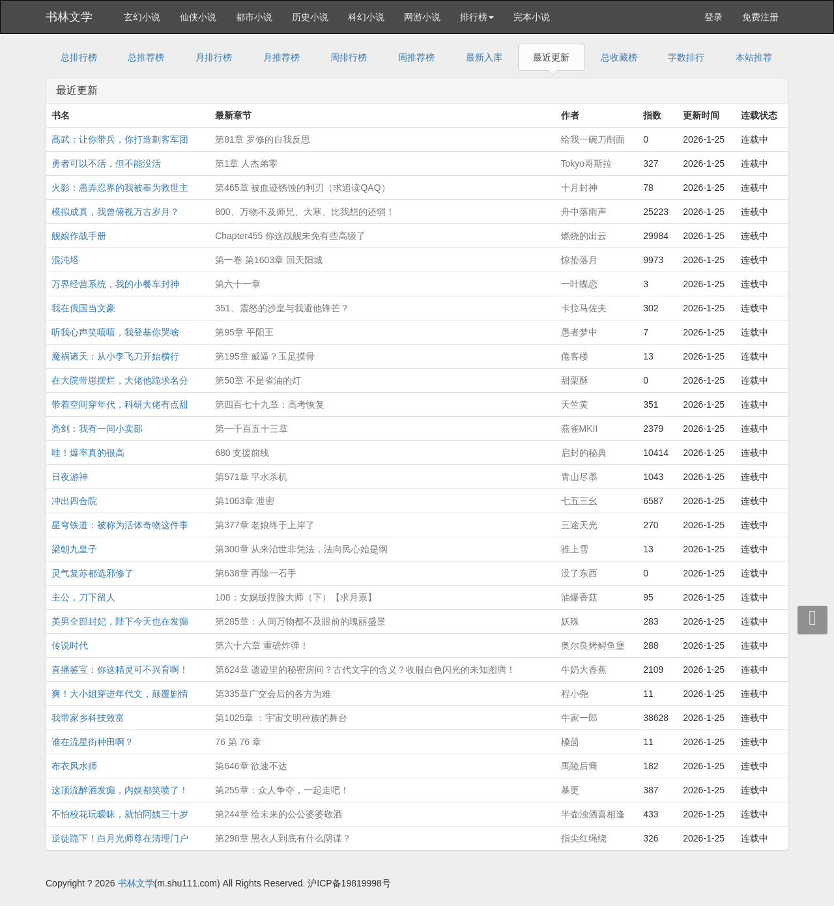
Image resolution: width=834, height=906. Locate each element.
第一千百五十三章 (251, 428)
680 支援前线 (242, 452)
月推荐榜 (281, 57)
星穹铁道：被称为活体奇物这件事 (119, 525)
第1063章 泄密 (244, 501)
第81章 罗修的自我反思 (262, 139)
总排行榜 (79, 57)
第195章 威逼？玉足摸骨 (265, 356)
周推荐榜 (416, 57)
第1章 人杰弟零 (246, 163)
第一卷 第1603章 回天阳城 (269, 260)
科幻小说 (366, 17)
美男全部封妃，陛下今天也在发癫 (119, 621)
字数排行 (686, 57)
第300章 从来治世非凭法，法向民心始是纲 (301, 549)
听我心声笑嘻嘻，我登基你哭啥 (115, 332)
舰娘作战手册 (78, 236)
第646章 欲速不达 (251, 766)
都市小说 (254, 17)
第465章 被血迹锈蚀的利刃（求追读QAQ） (302, 187)
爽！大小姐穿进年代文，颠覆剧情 (119, 693)
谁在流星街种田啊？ (92, 742)
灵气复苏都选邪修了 (92, 573)
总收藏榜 (619, 57)
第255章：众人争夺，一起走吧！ (282, 790)
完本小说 (531, 17)
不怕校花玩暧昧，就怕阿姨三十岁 (119, 814)
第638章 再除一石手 (255, 573)
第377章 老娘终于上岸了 (265, 525)
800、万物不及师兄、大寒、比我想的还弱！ (304, 211)
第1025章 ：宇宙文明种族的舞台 (281, 718)
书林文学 (69, 16)
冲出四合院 (74, 501)
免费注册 (760, 17)
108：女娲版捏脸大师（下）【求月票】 (295, 597)
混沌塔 (65, 260)
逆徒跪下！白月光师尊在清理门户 (119, 838)
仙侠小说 (198, 17)
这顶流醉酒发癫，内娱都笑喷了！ (119, 790)
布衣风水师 (74, 766)
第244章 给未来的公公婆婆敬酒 (278, 814)
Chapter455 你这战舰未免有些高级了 (290, 236)
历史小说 (310, 17)
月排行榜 (213, 57)
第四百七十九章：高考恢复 (269, 404)
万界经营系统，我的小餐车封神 (115, 284)
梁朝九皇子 (74, 549)
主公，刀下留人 (83, 597)
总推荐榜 (146, 57)
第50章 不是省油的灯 (257, 380)
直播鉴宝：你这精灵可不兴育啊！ (119, 669)
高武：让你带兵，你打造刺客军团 (119, 139)
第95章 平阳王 (244, 332)
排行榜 (477, 17)
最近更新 (551, 57)
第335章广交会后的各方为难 (272, 693)
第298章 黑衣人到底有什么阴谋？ (283, 838)
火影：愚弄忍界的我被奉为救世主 (119, 187)
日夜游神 (69, 477)
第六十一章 (238, 284)
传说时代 (69, 645)
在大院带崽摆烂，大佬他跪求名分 (119, 380)
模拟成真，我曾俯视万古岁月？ (115, 211)
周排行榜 (348, 57)
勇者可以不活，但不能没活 (106, 163)
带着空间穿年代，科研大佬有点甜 (119, 404)
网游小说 (422, 17)
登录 (713, 17)
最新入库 (484, 57)
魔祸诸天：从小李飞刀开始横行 (115, 356)
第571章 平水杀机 (251, 477)
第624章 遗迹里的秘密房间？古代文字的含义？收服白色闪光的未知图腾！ (365, 669)
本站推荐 (754, 57)
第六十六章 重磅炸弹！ (262, 645)
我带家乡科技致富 (87, 718)
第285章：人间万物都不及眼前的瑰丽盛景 (300, 621)
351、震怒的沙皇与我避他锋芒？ (282, 308)
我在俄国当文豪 (83, 308)
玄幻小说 (142, 17)
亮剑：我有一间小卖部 (97, 428)
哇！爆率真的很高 (87, 452)
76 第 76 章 (238, 742)
